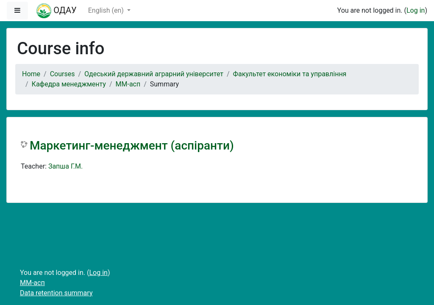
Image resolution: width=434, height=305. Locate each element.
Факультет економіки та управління (290, 74)
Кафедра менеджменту (69, 84)
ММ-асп (128, 84)
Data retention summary (56, 293)
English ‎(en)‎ (106, 10)
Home (31, 74)
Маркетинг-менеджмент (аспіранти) (132, 145)
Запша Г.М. (65, 166)
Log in (415, 10)
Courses (62, 74)
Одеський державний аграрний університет (153, 74)
